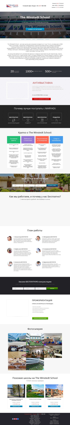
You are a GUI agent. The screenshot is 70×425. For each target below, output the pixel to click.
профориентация (40, 39)
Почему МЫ (28, 39)
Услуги (33, 39)
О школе (22, 39)
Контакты (47, 39)
